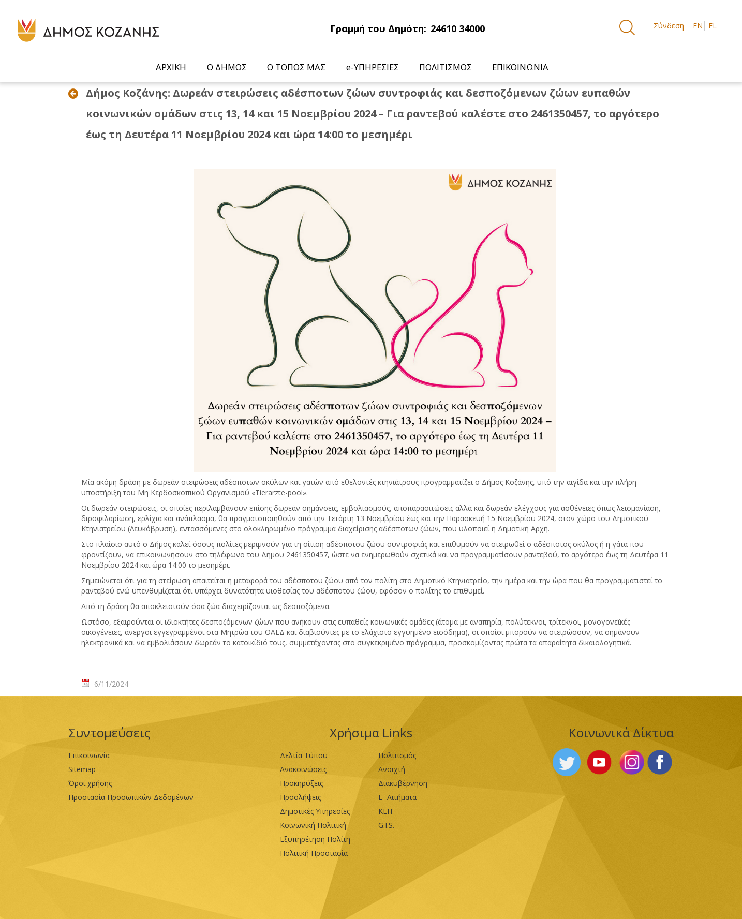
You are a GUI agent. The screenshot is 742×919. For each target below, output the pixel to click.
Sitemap (82, 769)
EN (698, 26)
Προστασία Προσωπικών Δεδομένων (131, 797)
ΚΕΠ (385, 811)
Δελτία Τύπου (304, 755)
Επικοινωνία (89, 755)
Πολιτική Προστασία (314, 853)
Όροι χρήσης (90, 783)
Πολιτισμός (397, 755)
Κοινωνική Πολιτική (313, 825)
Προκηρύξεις (301, 783)
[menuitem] (171, 67)
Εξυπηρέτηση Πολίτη (315, 839)
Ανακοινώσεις (303, 769)
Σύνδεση (669, 26)
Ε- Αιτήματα (397, 797)
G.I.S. (386, 825)
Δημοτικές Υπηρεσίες (315, 811)
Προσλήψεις (300, 797)
